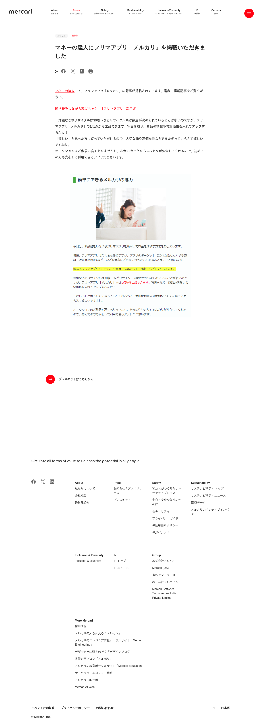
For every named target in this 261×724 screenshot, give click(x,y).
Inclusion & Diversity (88, 560)
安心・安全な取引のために (166, 502)
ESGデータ (198, 502)
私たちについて (85, 488)
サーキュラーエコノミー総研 (94, 672)
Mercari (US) (160, 567)
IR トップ (119, 560)
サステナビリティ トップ (207, 488)
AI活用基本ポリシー (165, 525)
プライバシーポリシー (75, 708)
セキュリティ (161, 511)
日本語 (225, 708)
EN (213, 708)
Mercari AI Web (85, 687)
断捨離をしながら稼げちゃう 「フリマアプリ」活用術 (95, 109)
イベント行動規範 (43, 708)
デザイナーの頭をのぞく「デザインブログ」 (104, 651)
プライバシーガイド (165, 518)
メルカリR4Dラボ (86, 679)
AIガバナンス (160, 532)
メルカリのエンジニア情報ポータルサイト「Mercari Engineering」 (108, 642)
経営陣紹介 (82, 502)
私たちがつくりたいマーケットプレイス (166, 490)
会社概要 (80, 495)
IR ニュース (121, 567)
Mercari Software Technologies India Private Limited (164, 593)
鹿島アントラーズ (163, 574)
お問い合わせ (104, 708)
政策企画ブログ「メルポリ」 (94, 658)
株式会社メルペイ (163, 560)
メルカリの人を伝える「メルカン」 (98, 633)
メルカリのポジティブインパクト (210, 511)
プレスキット (122, 499)
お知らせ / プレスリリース (127, 490)
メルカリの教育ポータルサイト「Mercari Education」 (110, 665)
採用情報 (80, 626)
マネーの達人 (64, 91)
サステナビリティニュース (208, 495)
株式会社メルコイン (165, 582)
